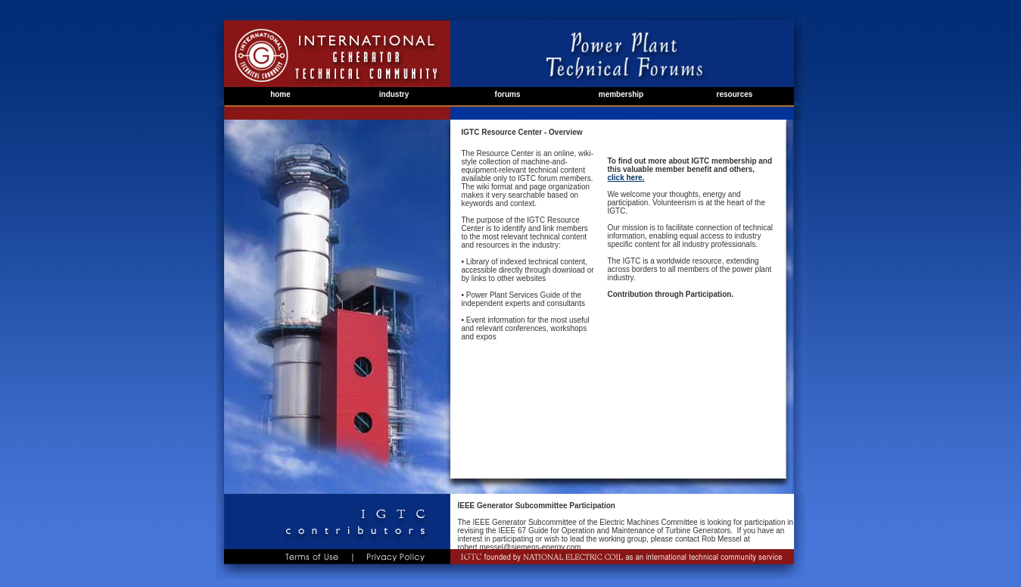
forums (508, 94)
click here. (625, 177)
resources (735, 94)
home (280, 94)
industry (394, 94)
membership (621, 94)
